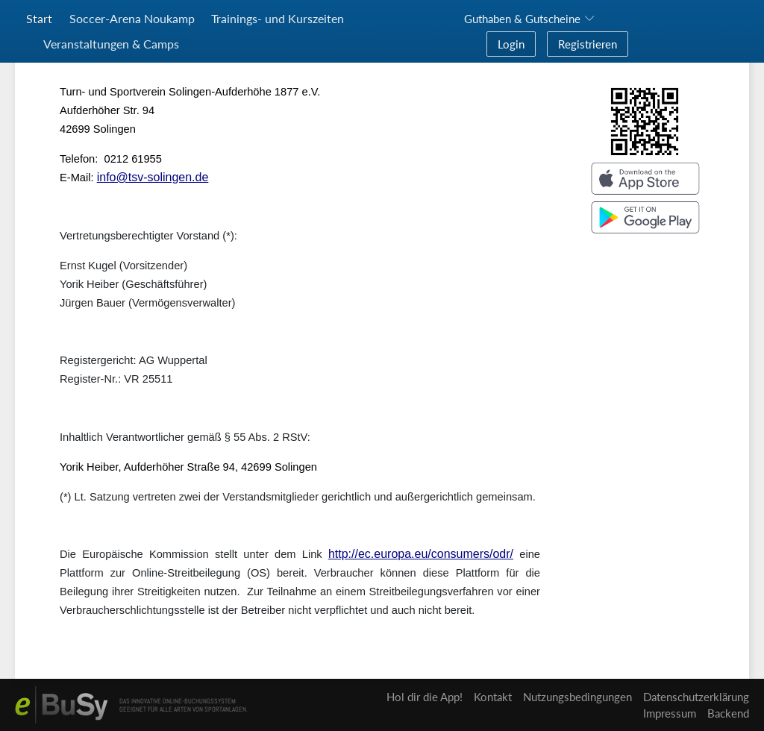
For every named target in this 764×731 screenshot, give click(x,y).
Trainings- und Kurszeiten (277, 18)
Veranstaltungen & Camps (111, 44)
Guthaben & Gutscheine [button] (522, 18)
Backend (728, 713)
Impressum (669, 713)
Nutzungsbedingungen (577, 696)
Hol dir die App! (424, 696)
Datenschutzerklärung (696, 696)
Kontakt (493, 696)
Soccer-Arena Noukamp (132, 18)
